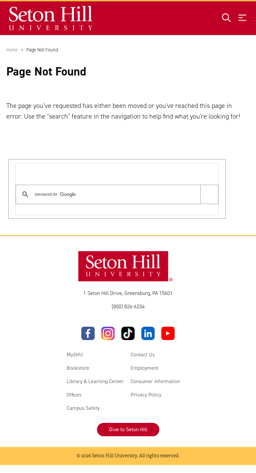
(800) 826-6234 (128, 306)
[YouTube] (168, 333)
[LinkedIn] (148, 333)
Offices (74, 394)
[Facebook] (88, 333)
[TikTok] (128, 333)
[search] (116, 194)
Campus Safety (83, 408)
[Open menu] (242, 18)
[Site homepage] (51, 18)
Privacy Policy (146, 394)
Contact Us (143, 354)
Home (12, 49)
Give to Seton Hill (128, 429)
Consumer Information (155, 381)
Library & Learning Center (95, 381)
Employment (144, 367)
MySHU (75, 354)
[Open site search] (226, 18)
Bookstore (78, 367)
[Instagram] (108, 333)
